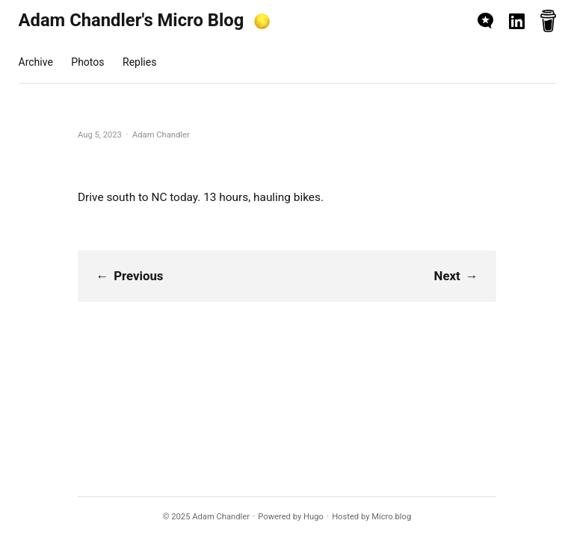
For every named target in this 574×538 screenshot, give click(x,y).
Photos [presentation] (87, 62)
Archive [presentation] (36, 62)
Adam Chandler (221, 517)
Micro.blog (391, 517)
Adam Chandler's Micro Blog (131, 20)
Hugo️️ (313, 517)
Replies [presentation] (139, 62)
